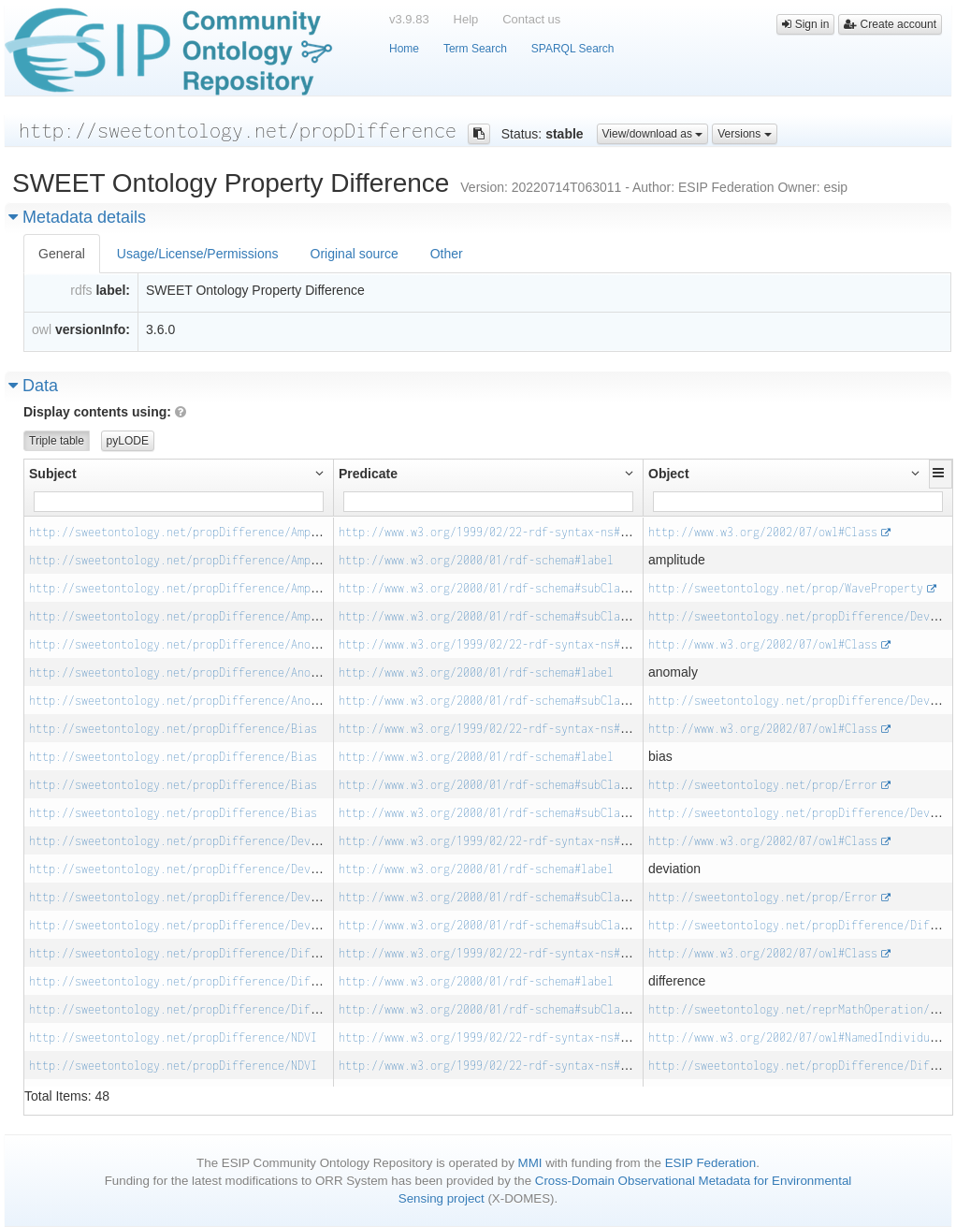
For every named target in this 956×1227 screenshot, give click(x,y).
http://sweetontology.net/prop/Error (762, 785)
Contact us (531, 19)
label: (112, 290)
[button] (940, 472)
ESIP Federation (711, 1163)
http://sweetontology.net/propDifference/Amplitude (189, 532)
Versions (744, 133)
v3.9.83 (409, 19)
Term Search (475, 48)
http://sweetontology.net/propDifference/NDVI (173, 1037)
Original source (354, 253)
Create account (890, 24)
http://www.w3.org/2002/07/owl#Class (762, 532)
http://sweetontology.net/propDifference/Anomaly (183, 644)
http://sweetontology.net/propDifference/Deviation (189, 841)
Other (446, 253)
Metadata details (77, 217)
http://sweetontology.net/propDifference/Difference (192, 953)
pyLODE (128, 440)
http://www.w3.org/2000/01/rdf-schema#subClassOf (492, 588)
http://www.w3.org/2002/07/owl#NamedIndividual (795, 1037)
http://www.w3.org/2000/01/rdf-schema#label (476, 560)
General (61, 253)
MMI (530, 1163)
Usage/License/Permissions (198, 253)
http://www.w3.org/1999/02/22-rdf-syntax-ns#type (492, 532)
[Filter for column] (179, 501)
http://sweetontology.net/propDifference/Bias (173, 729)
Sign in (805, 24)
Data (33, 385)
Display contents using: (104, 411)
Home (404, 48)
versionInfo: (92, 329)
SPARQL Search (573, 48)
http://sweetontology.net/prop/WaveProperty (785, 588)
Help (466, 19)
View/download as (652, 133)
